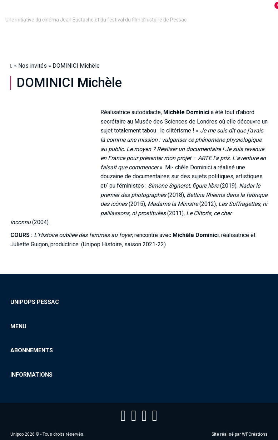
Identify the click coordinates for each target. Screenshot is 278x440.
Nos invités (32, 65)
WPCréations (255, 434)
